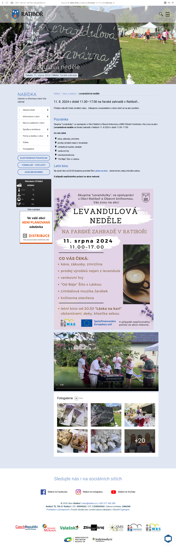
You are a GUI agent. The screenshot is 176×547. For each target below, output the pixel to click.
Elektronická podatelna (33, 158)
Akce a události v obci (31, 123)
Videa (23, 142)
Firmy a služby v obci (31, 135)
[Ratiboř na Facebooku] (2, 2)
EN (169, 2)
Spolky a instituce (29, 129)
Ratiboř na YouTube (123, 492)
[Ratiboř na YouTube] (11, 2)
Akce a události (71, 93)
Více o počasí (34, 209)
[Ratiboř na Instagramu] (7, 2)
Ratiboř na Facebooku (54, 492)
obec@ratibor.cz (89, 503)
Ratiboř (57, 93)
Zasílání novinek (34, 172)
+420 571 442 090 (107, 503)
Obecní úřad (27, 109)
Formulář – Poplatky (33, 165)
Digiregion (125, 509)
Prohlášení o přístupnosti (57, 509)
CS (165, 2)
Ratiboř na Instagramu (89, 492)
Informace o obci (29, 116)
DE (172, 2)
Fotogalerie (26, 149)
